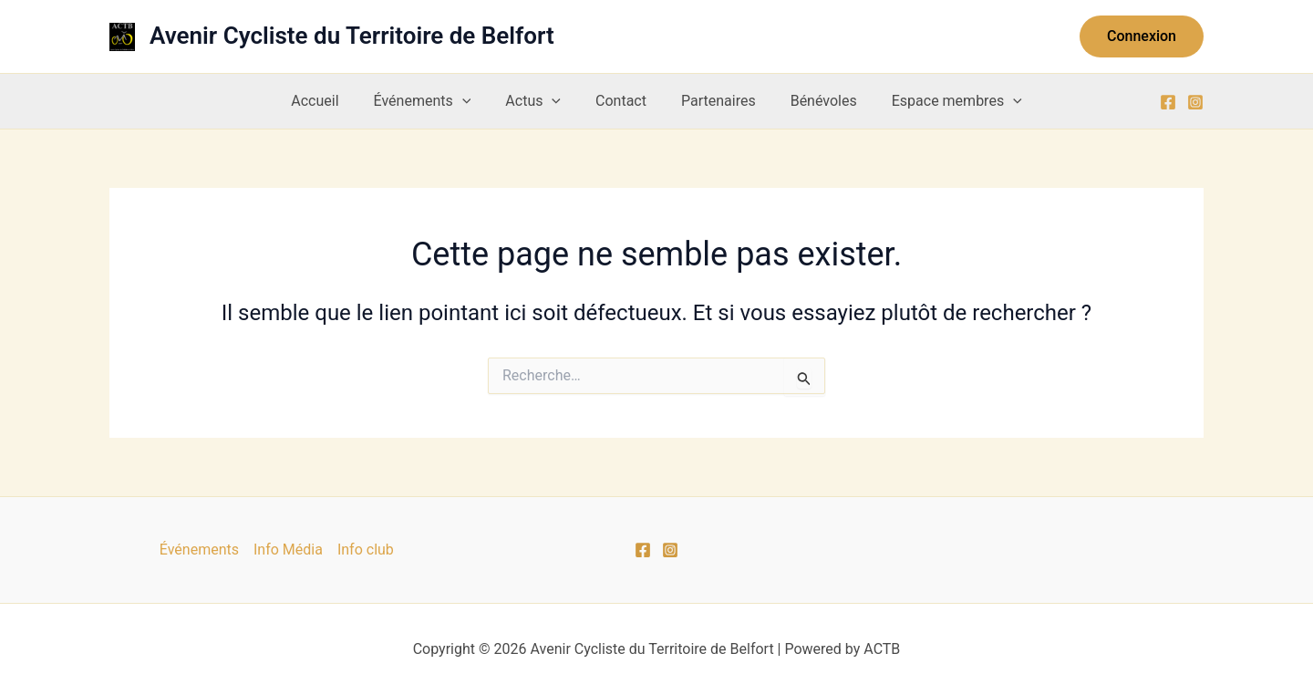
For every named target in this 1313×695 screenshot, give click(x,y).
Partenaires (713, 100)
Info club (365, 549)
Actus (538, 101)
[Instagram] (1195, 102)
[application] (473, 101)
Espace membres (940, 101)
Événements (433, 101)
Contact (620, 100)
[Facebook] (1168, 102)
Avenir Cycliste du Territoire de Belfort (352, 35)
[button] (1142, 36)
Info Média (288, 549)
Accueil (331, 100)
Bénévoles (813, 100)
